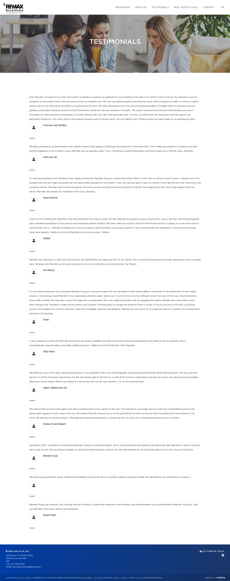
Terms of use (135, 578)
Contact (208, 7)
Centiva (220, 578)
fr (222, 7)
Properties (122, 7)
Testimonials (160, 7)
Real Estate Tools (186, 7)
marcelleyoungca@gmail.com (26, 567)
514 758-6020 (18, 564)
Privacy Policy (120, 578)
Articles (141, 7)
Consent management (152, 578)
